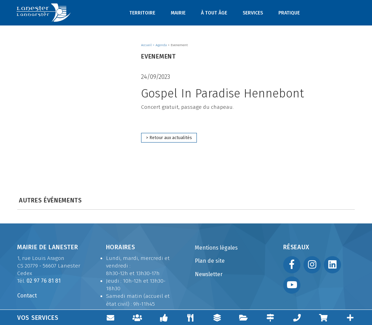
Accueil (147, 45)
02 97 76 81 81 (43, 280)
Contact (27, 295)
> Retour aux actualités (169, 137)
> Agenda (160, 45)
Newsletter (209, 274)
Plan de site (210, 261)
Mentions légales (216, 247)
